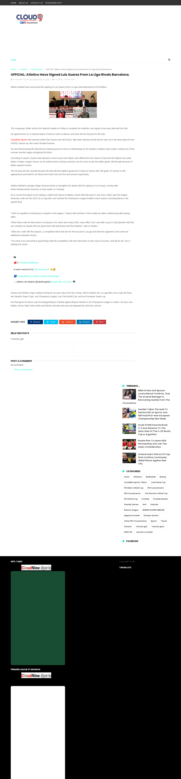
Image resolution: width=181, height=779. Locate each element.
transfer (128, 219)
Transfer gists (157, 219)
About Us (23, 3)
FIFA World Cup (131, 191)
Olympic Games (151, 208)
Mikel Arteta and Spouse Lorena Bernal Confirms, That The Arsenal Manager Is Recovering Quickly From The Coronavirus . (146, 89)
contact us (99, 706)
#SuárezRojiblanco (29, 275)
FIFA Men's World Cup (133, 180)
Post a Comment (23, 389)
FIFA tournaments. (132, 186)
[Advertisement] (116, 31)
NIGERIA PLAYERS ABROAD (154, 202)
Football (23, 69)
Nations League (131, 202)
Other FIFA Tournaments (135, 213)
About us (70, 706)
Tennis (164, 213)
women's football (144, 224)
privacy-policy (84, 706)
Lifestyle (154, 197)
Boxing (163, 169)
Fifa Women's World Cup (156, 186)
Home (13, 3)
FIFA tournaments (155, 180)
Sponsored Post (54, 3)
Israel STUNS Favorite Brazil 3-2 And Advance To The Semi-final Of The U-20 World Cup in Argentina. (154, 122)
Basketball (151, 169)
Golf (144, 197)
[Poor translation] (11, 735)
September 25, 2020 (61, 295)
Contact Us (37, 3)
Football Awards (160, 191)
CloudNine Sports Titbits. (135, 175)
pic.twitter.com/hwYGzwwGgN (44, 289)
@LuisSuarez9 (41, 282)
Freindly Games (131, 197)
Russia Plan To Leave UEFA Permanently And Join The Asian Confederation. (152, 136)
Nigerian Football (132, 208)
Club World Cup (158, 175)
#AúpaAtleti (23, 289)
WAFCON (128, 224)
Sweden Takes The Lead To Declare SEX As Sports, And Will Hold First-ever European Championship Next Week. (154, 106)
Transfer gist (36, 69)
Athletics (138, 169)
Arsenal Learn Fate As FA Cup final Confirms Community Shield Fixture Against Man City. (154, 151)
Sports (154, 213)
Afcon (127, 169)
